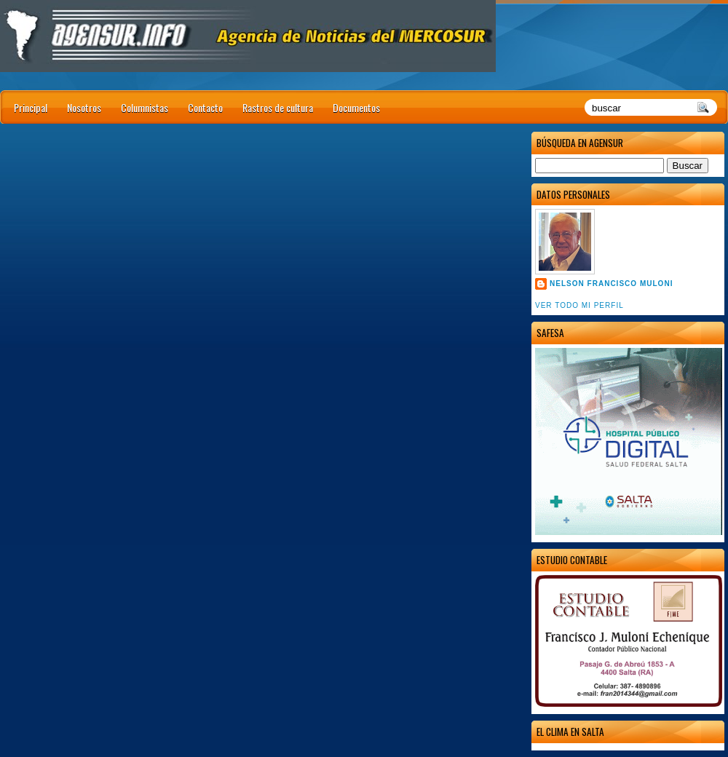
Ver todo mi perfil (579, 305)
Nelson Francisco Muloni (611, 284)
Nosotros (84, 107)
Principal (30, 107)
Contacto (205, 107)
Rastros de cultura (277, 107)
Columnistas (144, 107)
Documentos (356, 107)
